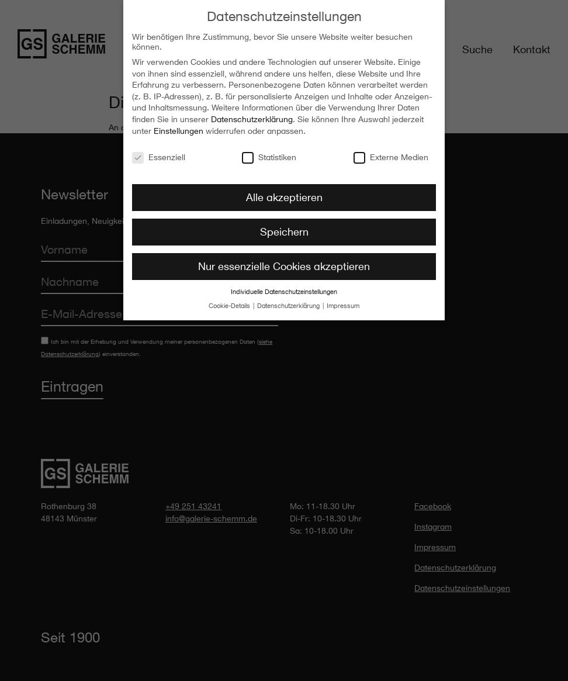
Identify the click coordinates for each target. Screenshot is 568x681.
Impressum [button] (343, 303)
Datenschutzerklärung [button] (289, 303)
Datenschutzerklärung (252, 117)
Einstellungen (178, 128)
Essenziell (158, 154)
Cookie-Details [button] (230, 303)
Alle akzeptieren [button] (284, 194)
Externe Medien (391, 154)
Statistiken (269, 154)
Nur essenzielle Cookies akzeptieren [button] (284, 263)
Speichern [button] (284, 229)
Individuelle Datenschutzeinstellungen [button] (284, 289)
